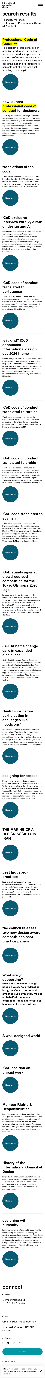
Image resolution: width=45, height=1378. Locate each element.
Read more (10, 82)
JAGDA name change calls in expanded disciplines (20, 650)
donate (22, 1352)
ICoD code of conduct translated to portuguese (20, 287)
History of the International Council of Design (22, 1167)
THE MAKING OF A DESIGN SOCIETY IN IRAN (19, 834)
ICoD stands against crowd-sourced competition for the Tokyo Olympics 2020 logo (19, 581)
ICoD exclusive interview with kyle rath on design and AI (22, 222)
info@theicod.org (15, 1299)
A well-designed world (21, 1036)
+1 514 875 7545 (15, 1303)
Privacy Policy (8, 1361)
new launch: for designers (21, 106)
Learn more (8, 1374)
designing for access (19, 776)
